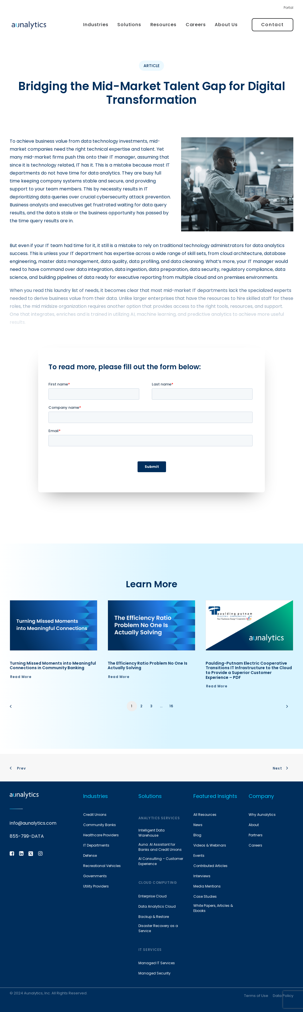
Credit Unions (95, 814)
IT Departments (96, 845)
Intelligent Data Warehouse (151, 833)
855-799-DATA (27, 836)
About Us (226, 24)
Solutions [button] (129, 24)
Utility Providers (96, 886)
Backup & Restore (153, 916)
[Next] (285, 708)
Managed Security (154, 973)
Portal (288, 7)
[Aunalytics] (29, 24)
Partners (256, 835)
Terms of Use (256, 995)
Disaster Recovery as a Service (158, 928)
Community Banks (99, 824)
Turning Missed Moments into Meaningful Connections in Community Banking (53, 665)
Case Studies (205, 896)
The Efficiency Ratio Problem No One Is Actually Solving (147, 665)
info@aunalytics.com (33, 823)
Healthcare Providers (101, 835)
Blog (197, 835)
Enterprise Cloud (152, 896)
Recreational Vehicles (102, 865)
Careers (196, 24)
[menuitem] (288, 9)
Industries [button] (95, 24)
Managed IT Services (156, 963)
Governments (95, 876)
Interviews (201, 876)
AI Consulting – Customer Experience (160, 861)
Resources (163, 24)
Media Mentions (207, 886)
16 (171, 706)
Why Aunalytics (262, 814)
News (197, 824)
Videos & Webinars (209, 845)
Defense (90, 855)
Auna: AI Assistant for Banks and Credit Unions (160, 847)
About (254, 824)
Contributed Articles (210, 865)
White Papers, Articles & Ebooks (213, 908)
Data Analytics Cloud (157, 906)
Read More (21, 676)
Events (198, 855)
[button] (53, 625)
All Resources (204, 814)
